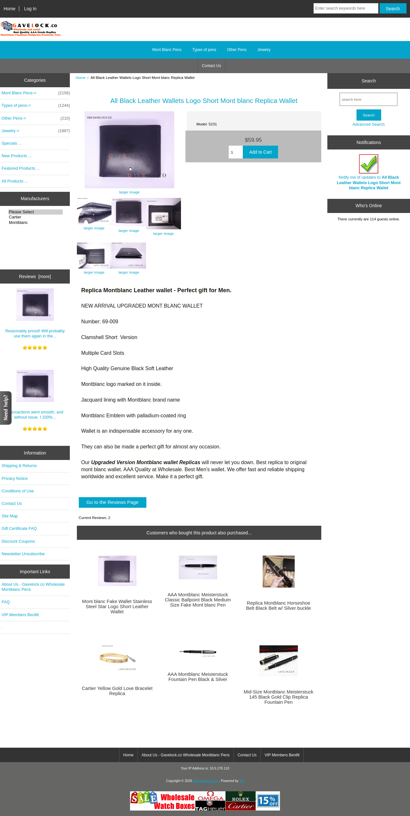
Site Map (10, 516)
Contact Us (211, 66)
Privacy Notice (15, 478)
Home (9, 8)
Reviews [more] (35, 276)
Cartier (35, 217)
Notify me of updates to (368, 172)
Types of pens (204, 49)
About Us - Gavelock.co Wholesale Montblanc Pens (33, 587)
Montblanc (35, 222)
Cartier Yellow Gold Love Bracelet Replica (117, 691)
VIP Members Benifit (20, 614)
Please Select (35, 212)
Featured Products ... (21, 168)
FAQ (6, 601)
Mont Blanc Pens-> (36, 93)
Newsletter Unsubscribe (23, 553)
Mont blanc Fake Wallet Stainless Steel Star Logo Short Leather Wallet (117, 606)
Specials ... (11, 143)
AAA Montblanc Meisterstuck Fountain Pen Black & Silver (198, 677)
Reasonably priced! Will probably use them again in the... (35, 313)
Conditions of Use (18, 491)
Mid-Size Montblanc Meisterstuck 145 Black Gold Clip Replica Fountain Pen (279, 697)
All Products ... (15, 181)
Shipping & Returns (19, 465)
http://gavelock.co (206, 781)
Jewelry (264, 49)
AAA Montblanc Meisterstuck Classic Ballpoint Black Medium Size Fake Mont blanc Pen (198, 600)
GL (242, 781)
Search (369, 80)
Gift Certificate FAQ (19, 528)
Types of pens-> (36, 105)
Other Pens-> (36, 118)
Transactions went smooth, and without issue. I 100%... (35, 395)
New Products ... (17, 155)
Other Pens (237, 49)
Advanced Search (368, 124)
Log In (30, 8)
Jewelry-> (36, 130)
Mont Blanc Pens (167, 49)
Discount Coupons (18, 541)
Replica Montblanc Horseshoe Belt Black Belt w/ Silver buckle (278, 605)
